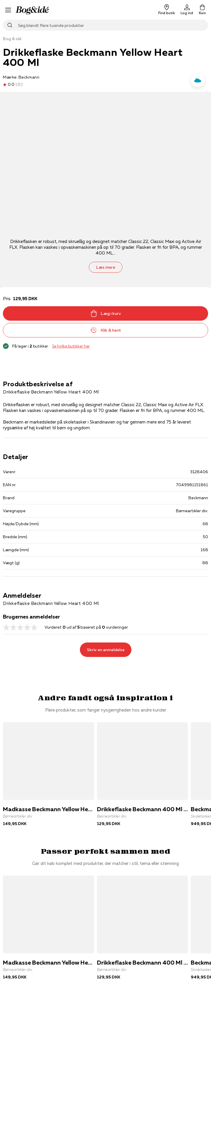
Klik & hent (105, 330)
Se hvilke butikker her (71, 346)
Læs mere (105, 267)
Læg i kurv (105, 313)
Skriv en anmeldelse (105, 649)
